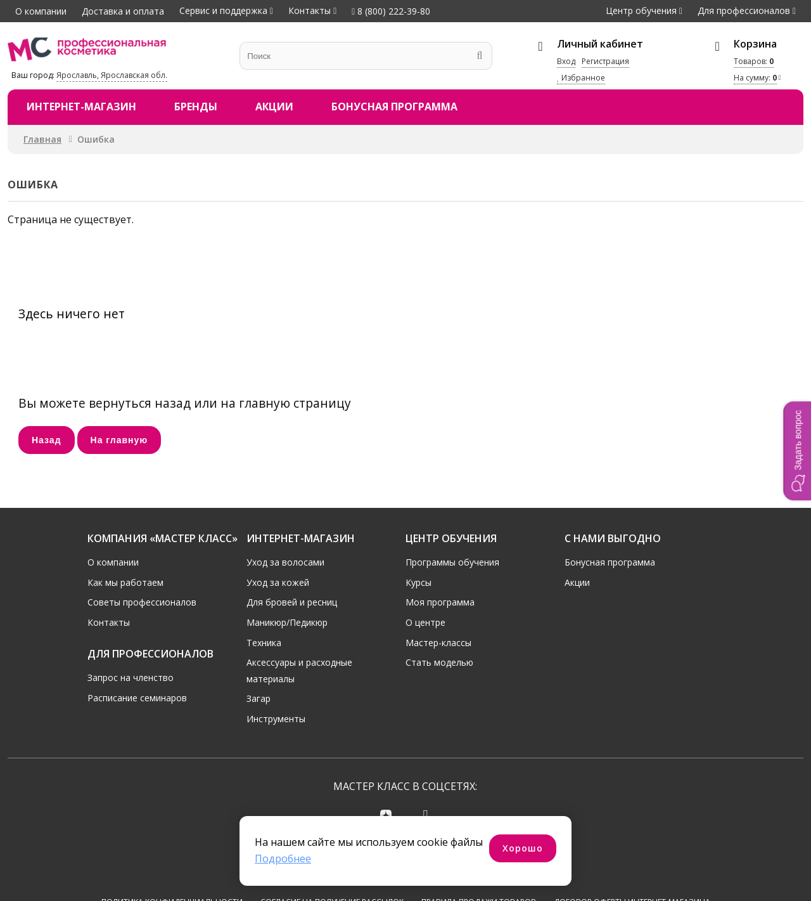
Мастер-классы (438, 643)
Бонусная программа (394, 106)
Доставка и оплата (123, 11)
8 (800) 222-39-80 (391, 11)
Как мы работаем (125, 582)
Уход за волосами (285, 562)
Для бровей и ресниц (291, 602)
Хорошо (522, 848)
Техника (263, 643)
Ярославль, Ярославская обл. (111, 75)
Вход (566, 61)
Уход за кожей (277, 582)
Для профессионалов (744, 10)
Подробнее (283, 858)
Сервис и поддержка (223, 10)
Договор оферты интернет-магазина (632, 854)
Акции (274, 106)
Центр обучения (641, 10)
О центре (425, 622)
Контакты (309, 10)
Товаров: (754, 61)
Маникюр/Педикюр (287, 622)
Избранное (581, 77)
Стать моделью (439, 662)
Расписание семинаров (137, 698)
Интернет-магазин (81, 106)
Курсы (418, 582)
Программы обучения (452, 562)
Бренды (195, 106)
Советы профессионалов (141, 602)
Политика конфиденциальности (172, 854)
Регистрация (605, 61)
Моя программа (440, 602)
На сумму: (755, 77)
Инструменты (275, 719)
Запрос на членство (130, 677)
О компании (41, 11)
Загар (258, 698)
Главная (42, 139)
